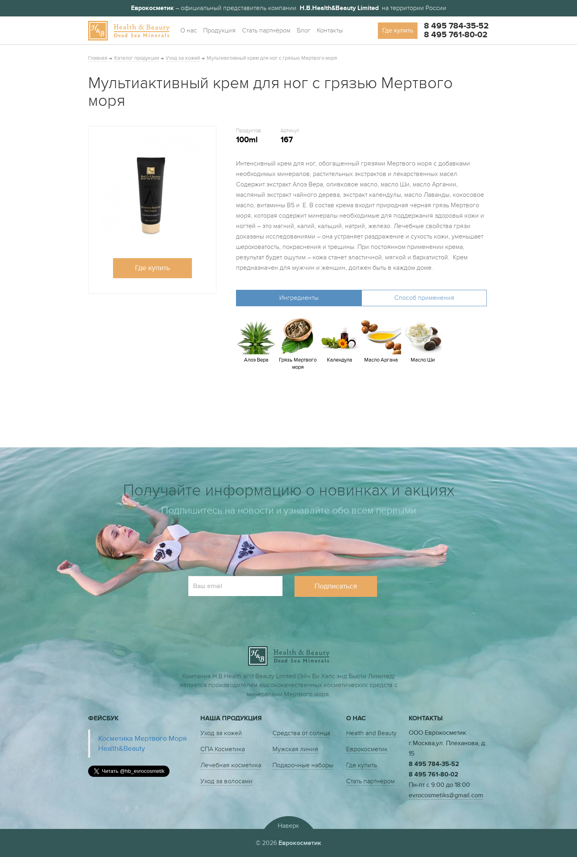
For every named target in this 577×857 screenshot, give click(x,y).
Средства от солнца (301, 733)
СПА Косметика (222, 749)
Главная (97, 58)
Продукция (219, 30)
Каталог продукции (136, 58)
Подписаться (336, 586)
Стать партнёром (266, 30)
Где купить (397, 30)
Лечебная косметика (230, 765)
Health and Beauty (371, 733)
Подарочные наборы (302, 765)
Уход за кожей (183, 58)
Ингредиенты (299, 298)
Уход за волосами (226, 781)
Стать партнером (370, 781)
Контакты (330, 30)
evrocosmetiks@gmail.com (446, 795)
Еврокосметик (366, 749)
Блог (304, 30)
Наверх (288, 825)
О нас (188, 30)
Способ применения (424, 298)
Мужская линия (295, 749)
